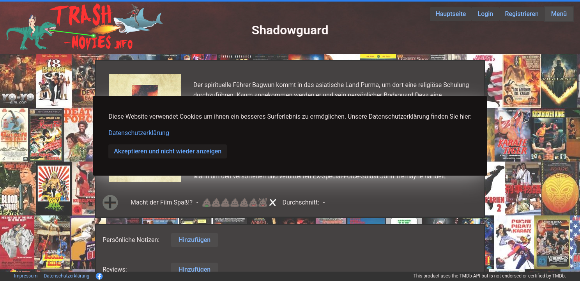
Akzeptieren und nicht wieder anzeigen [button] (167, 151)
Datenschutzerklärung (138, 133)
